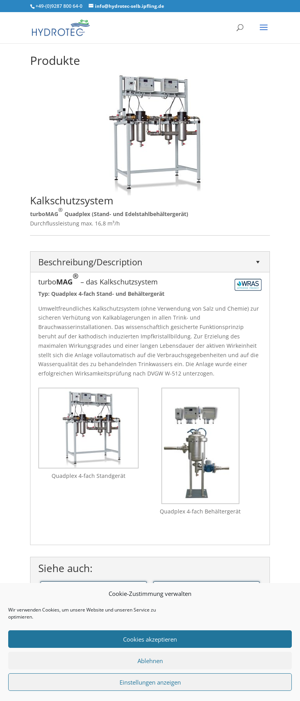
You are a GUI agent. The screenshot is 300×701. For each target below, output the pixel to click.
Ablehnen (150, 661)
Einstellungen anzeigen (150, 682)
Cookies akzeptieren (150, 639)
